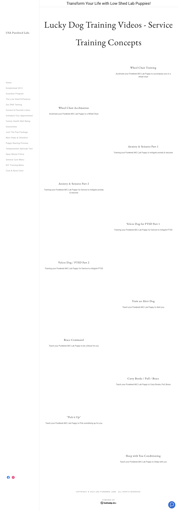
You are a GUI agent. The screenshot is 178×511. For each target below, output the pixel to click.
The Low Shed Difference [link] (18, 99)
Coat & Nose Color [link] (15, 171)
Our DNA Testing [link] (14, 105)
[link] (17, 33)
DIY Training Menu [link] (15, 165)
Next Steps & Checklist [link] (17, 138)
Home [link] (8, 83)
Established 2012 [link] (14, 88)
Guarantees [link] (11, 127)
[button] (171, 504)
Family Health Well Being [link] (18, 121)
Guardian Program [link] (15, 94)
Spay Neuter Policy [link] (15, 154)
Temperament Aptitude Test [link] (19, 149)
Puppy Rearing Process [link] (17, 143)
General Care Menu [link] (15, 160)
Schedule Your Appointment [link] (19, 116)
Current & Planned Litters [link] (18, 110)
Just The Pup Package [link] (17, 132)
